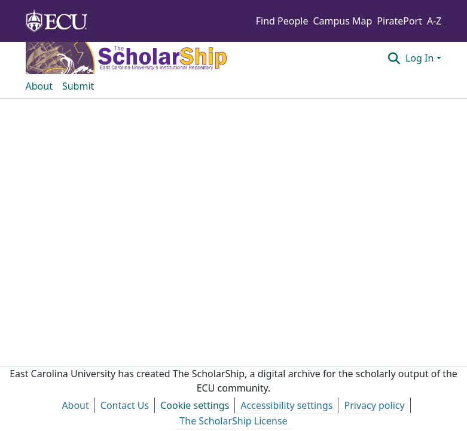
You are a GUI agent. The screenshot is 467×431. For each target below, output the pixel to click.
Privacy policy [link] (374, 405)
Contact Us (124, 405)
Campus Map (342, 20)
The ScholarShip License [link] (233, 420)
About (75, 405)
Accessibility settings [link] (286, 405)
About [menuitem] (39, 86)
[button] (394, 58)
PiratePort (399, 20)
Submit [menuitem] (78, 86)
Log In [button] (421, 58)
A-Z (434, 20)
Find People (282, 20)
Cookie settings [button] (194, 405)
